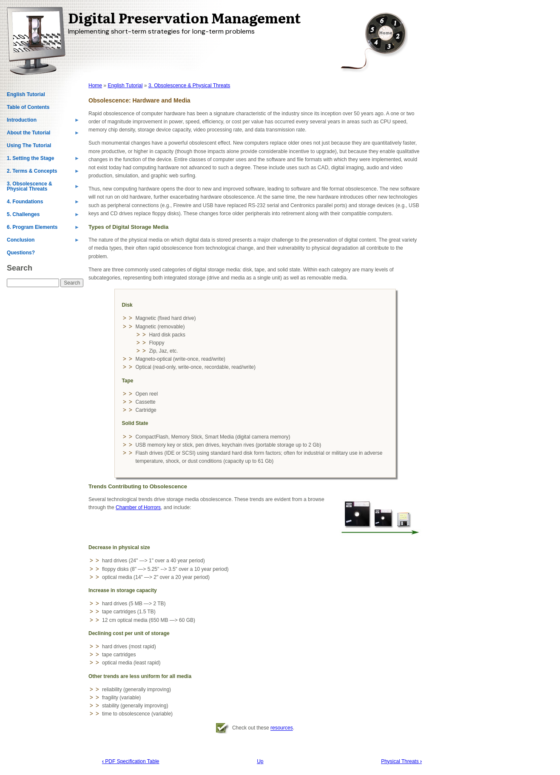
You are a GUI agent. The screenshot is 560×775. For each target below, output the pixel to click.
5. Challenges (43, 216)
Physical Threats (401, 761)
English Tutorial (26, 94)
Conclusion (43, 241)
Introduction (43, 121)
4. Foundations (43, 203)
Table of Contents (28, 107)
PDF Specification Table (130, 761)
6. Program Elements (43, 229)
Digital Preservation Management (184, 17)
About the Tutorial (43, 134)
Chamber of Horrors (138, 507)
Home (95, 85)
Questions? (21, 253)
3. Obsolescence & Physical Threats (43, 188)
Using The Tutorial (29, 145)
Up (260, 761)
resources (281, 728)
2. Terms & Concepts (43, 172)
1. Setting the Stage (43, 160)
